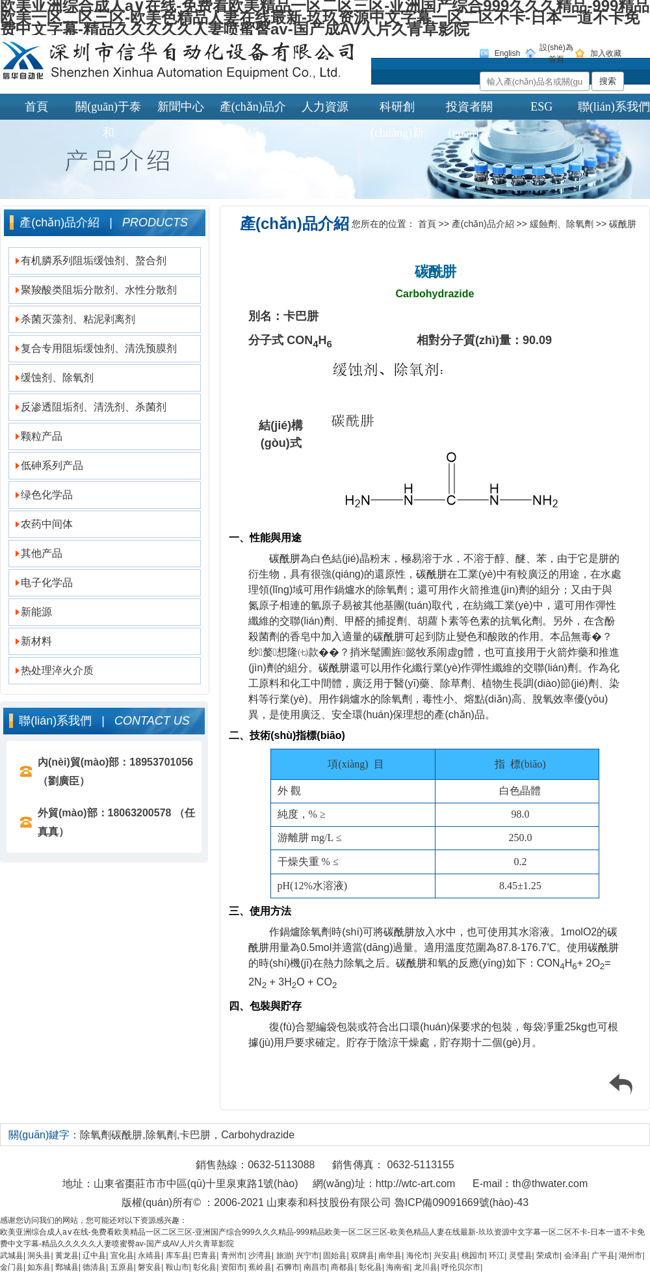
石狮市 (288, 1267)
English (507, 53)
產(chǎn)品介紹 (253, 110)
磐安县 (149, 1267)
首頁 (36, 106)
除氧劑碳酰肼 (111, 1134)
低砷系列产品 (52, 465)
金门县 (11, 1267)
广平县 (603, 1255)
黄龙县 (67, 1255)
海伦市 (418, 1255)
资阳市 (232, 1267)
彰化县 (204, 1267)
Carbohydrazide (257, 1134)
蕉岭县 (260, 1267)
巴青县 (204, 1255)
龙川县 (425, 1267)
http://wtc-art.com (416, 1183)
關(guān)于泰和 (108, 110)
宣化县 (122, 1255)
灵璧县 (520, 1255)
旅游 (284, 1255)
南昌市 (315, 1267)
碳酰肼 (622, 224)
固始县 (334, 1255)
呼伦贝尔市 (460, 1267)
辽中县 (94, 1255)
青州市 (232, 1255)
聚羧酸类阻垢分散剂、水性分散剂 (99, 289)
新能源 (36, 611)
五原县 (122, 1267)
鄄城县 (67, 1267)
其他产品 (41, 553)
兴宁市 (307, 1255)
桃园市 (473, 1255)
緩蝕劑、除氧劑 (561, 224)
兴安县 (445, 1255)
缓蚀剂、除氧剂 (57, 377)
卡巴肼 (195, 1134)
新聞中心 (180, 106)
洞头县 (39, 1255)
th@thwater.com (550, 1183)
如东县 (39, 1267)
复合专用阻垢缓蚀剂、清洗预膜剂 (99, 348)
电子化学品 (47, 582)
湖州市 (630, 1255)
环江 (496, 1255)
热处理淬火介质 (57, 670)
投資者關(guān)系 (469, 110)
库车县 (177, 1255)
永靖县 (149, 1255)
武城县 (11, 1255)
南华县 (390, 1255)
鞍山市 (177, 1267)
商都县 (342, 1267)
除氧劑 (161, 1134)
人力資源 (325, 106)
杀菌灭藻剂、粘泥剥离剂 (78, 319)
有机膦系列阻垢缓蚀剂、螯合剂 (93, 260)
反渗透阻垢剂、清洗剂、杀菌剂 (93, 406)
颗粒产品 (41, 436)
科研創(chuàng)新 (397, 110)
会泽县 (576, 1255)
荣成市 (548, 1255)
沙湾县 (260, 1255)
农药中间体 (47, 523)
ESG (541, 106)
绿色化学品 (47, 494)
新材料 (36, 641)
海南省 (398, 1267)
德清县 (94, 1267)
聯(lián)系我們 (614, 106)
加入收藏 (605, 53)
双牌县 (362, 1255)
